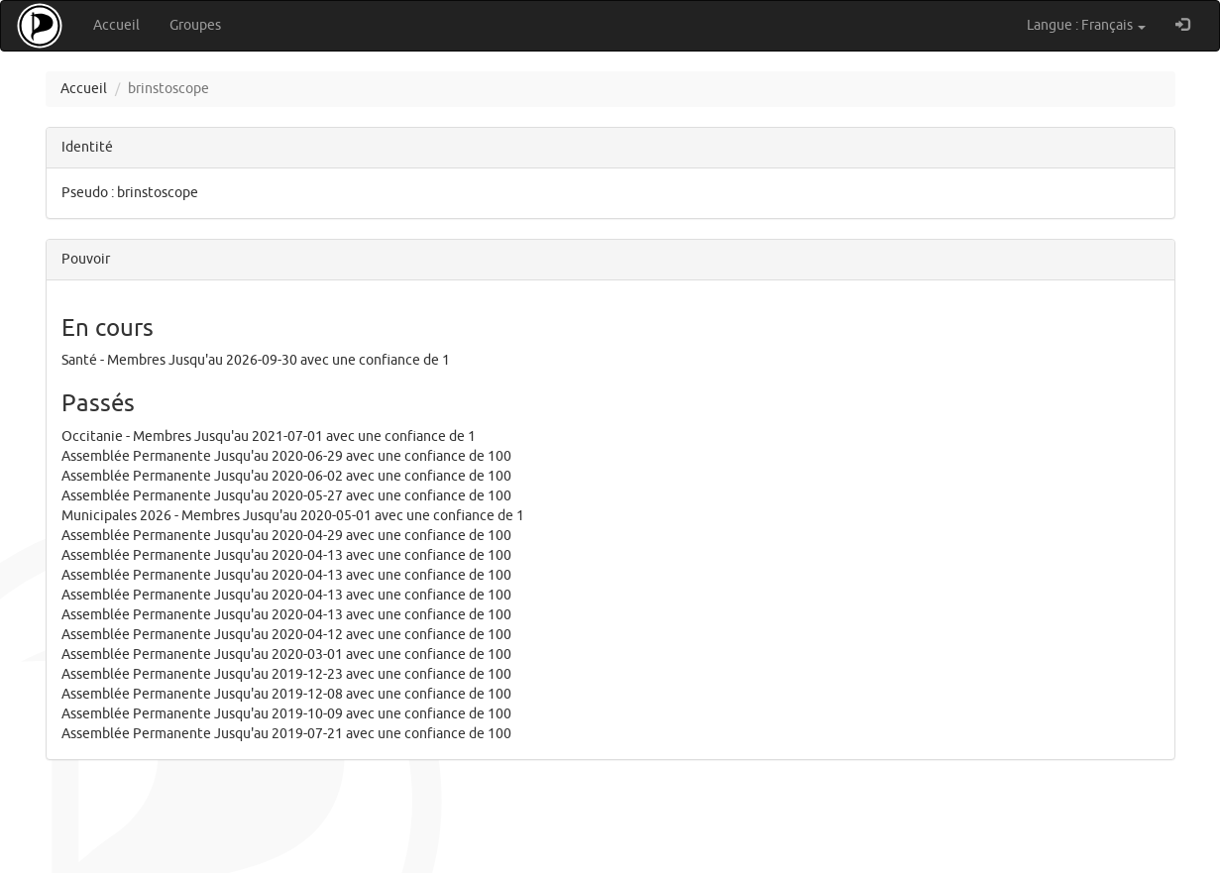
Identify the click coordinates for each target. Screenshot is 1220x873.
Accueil (116, 25)
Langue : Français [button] (1086, 25)
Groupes (195, 25)
